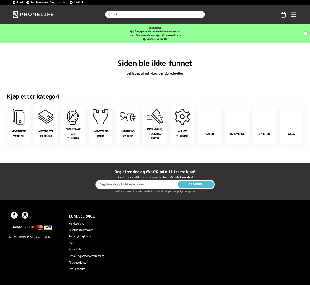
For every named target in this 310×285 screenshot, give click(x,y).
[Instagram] (25, 216)
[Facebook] (14, 216)
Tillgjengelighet (77, 262)
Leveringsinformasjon (81, 230)
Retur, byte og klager (80, 236)
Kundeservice (76, 223)
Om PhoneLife (77, 269)
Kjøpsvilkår (75, 249)
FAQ (71, 243)
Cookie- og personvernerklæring (86, 256)
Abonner (196, 184)
